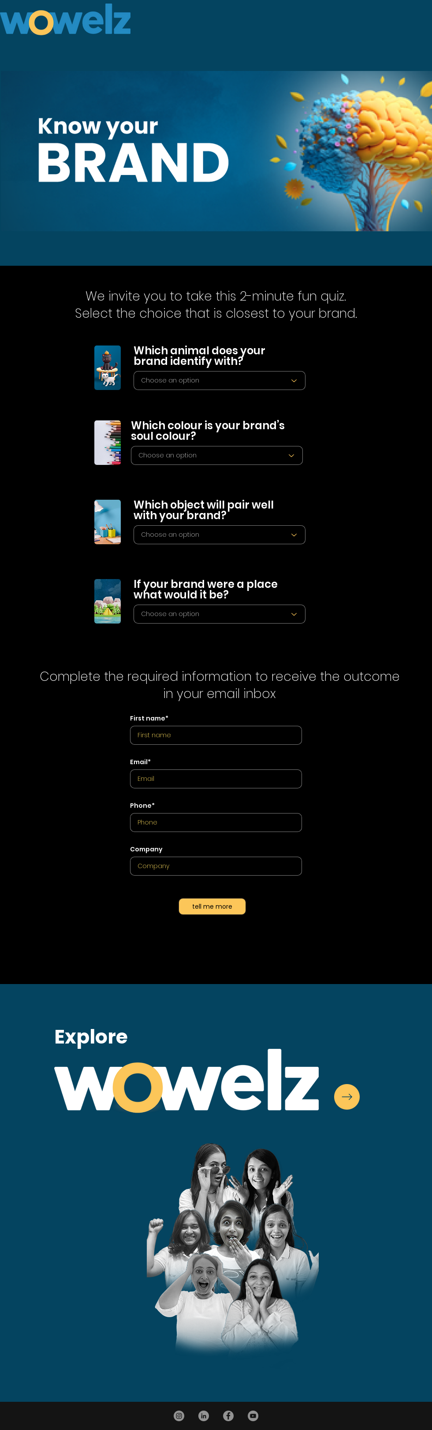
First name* (149, 718)
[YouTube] (253, 1416)
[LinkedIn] (203, 1416)
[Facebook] (228, 1416)
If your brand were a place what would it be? (206, 589)
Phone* (142, 805)
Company (146, 849)
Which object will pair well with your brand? (204, 510)
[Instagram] (179, 1416)
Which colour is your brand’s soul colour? (208, 431)
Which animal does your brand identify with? (199, 356)
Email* (140, 762)
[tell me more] (212, 906)
